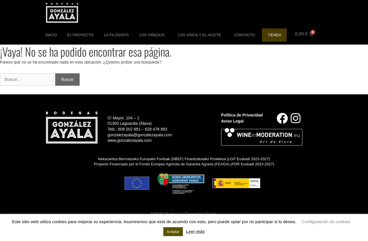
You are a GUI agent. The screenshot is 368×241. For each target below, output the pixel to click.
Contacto (244, 35)
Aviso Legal (232, 121)
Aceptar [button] (173, 231)
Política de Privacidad (242, 115)
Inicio (51, 35)
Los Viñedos (153, 35)
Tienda (274, 35)
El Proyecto (80, 35)
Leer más (195, 231)
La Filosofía (116, 35)
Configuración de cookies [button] (326, 221)
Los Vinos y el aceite (201, 35)
